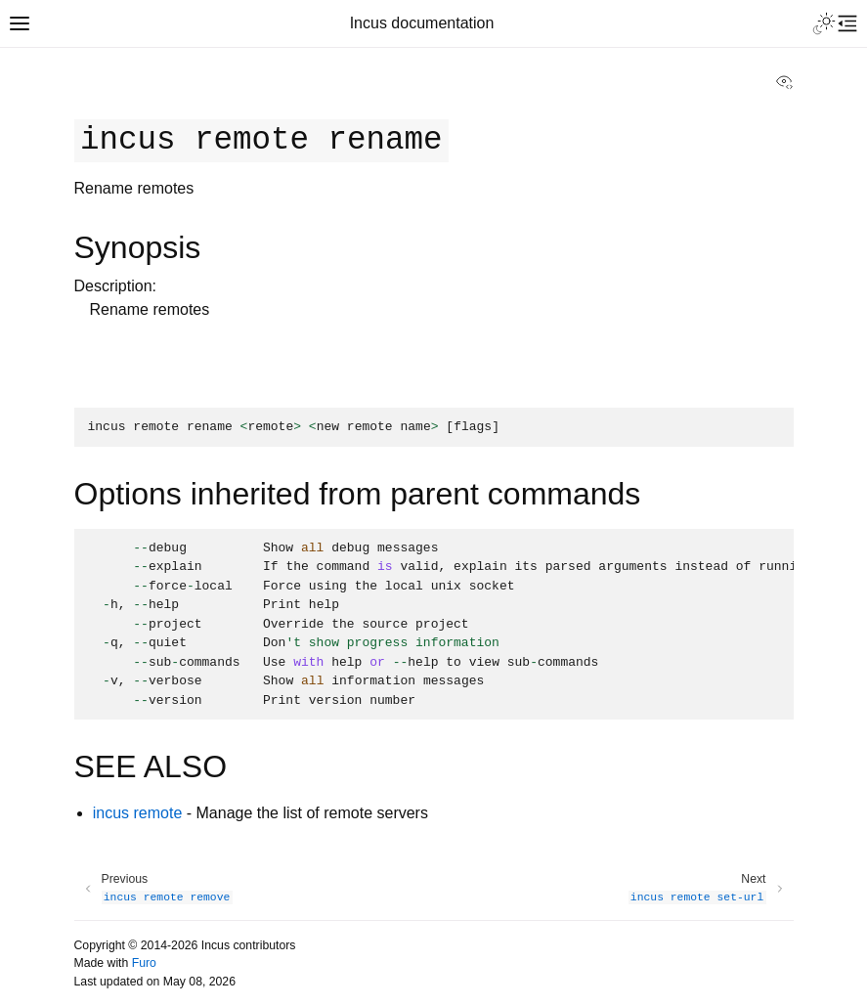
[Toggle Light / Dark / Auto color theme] (824, 23)
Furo (144, 963)
